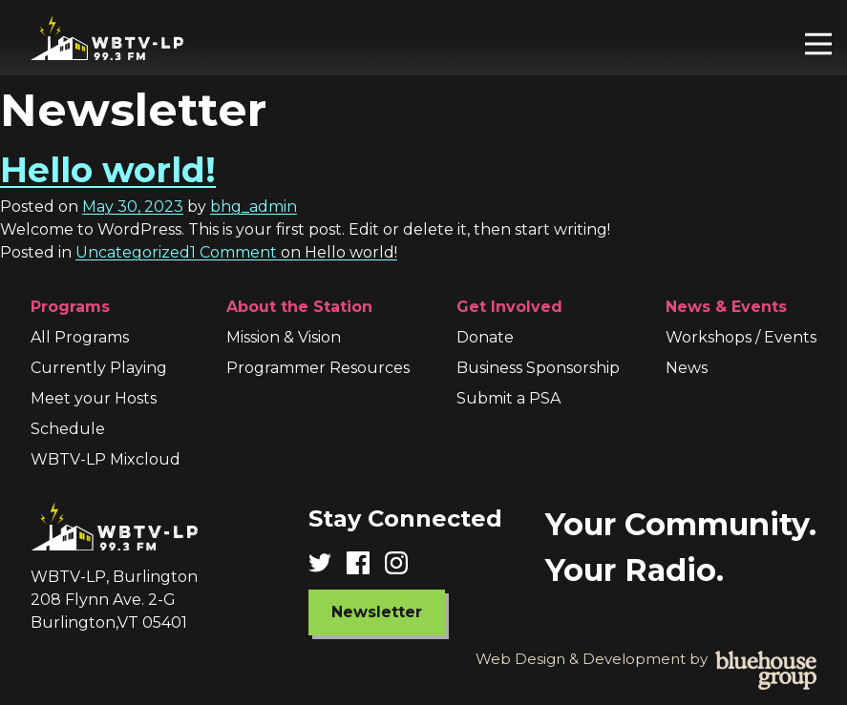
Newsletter (376, 612)
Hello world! (108, 170)
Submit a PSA (508, 398)
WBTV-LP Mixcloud (105, 459)
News (687, 368)
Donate (485, 337)
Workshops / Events (741, 337)
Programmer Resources (318, 368)
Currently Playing (99, 368)
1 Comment (293, 252)
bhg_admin (253, 206)
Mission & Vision (283, 337)
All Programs (80, 337)
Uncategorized (132, 252)
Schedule (68, 429)
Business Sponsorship (538, 368)
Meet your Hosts (94, 398)
